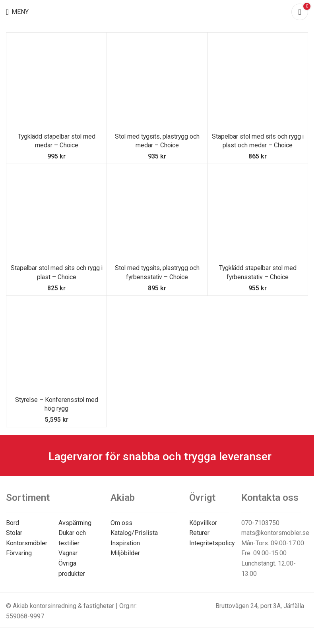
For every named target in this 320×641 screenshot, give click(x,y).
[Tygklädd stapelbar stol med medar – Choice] (56, 83)
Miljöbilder (125, 553)
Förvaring (19, 553)
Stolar (14, 533)
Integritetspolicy (212, 543)
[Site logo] (157, 11)
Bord (12, 523)
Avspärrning (74, 523)
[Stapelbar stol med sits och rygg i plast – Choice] (56, 214)
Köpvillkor (203, 523)
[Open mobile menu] (17, 12)
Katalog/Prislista (134, 533)
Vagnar (68, 553)
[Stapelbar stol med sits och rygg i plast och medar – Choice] (257, 83)
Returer (199, 533)
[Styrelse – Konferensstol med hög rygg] (56, 346)
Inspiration (125, 543)
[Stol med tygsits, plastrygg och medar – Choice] (157, 83)
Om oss (121, 523)
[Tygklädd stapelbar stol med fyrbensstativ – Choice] (257, 214)
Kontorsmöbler (26, 543)
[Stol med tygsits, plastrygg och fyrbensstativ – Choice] (157, 214)
